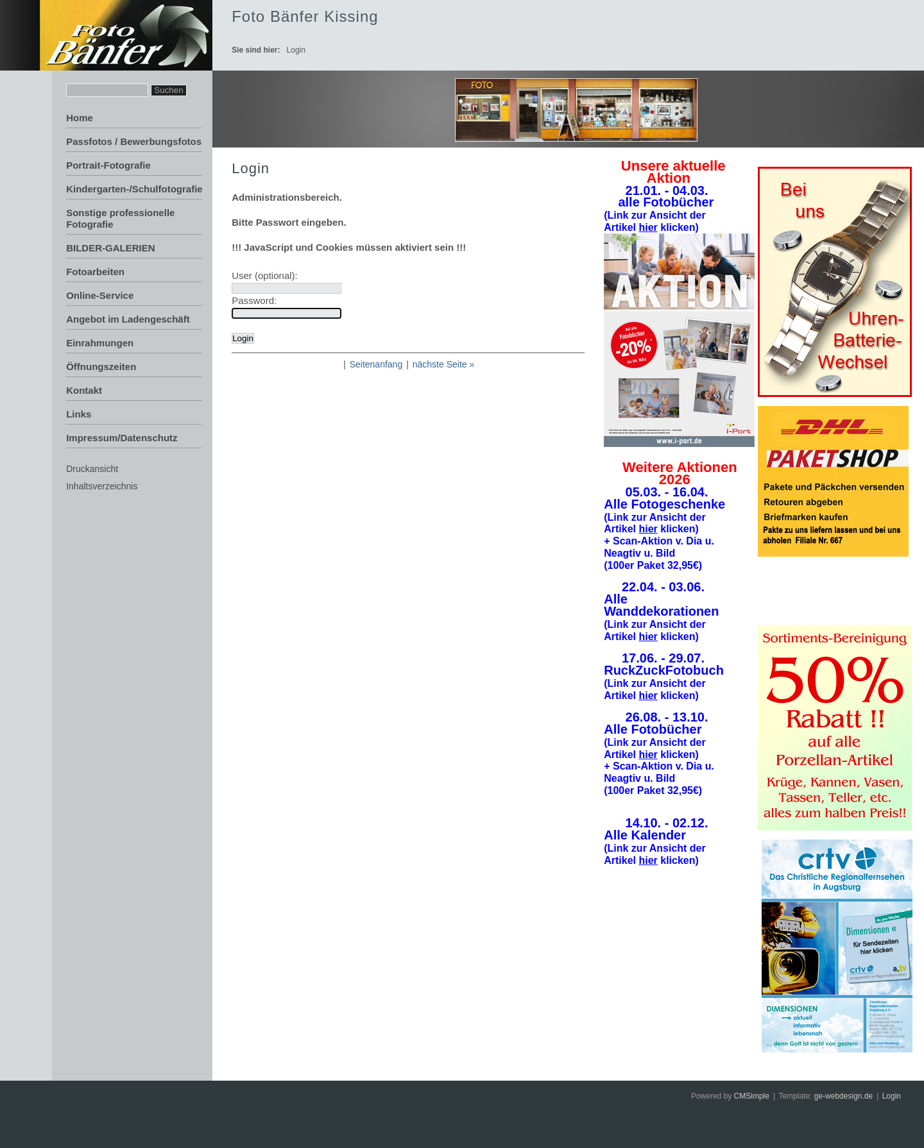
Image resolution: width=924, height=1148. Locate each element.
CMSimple (751, 1096)
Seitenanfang (376, 364)
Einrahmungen (99, 342)
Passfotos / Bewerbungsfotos (133, 141)
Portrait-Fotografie (108, 165)
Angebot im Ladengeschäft (128, 319)
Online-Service (99, 295)
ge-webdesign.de (843, 1096)
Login (891, 1096)
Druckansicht (92, 469)
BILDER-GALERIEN (110, 247)
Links (78, 414)
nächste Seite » (444, 364)
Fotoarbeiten (95, 271)
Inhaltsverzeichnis (101, 486)
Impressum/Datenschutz (121, 437)
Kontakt (84, 390)
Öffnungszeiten (101, 366)
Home (79, 117)
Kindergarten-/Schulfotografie (134, 188)
